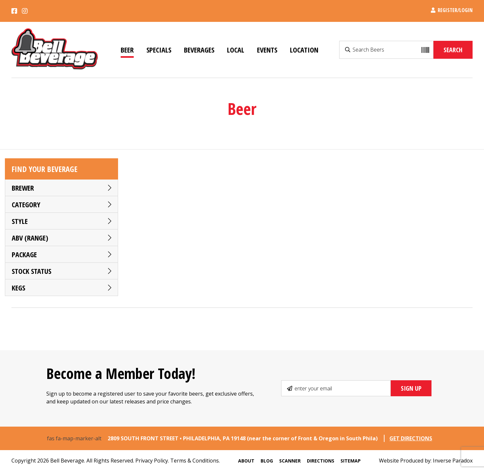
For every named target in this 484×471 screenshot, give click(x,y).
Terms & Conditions (194, 460)
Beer (127, 50)
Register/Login (452, 10)
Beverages (199, 50)
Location (304, 50)
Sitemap (350, 461)
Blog (267, 461)
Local (235, 50)
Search (453, 49)
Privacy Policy (151, 460)
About (246, 461)
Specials (158, 50)
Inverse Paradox (453, 460)
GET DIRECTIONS (410, 438)
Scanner (290, 461)
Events (267, 50)
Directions (320, 461)
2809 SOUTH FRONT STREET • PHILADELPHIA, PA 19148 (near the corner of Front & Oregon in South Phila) (243, 438)
